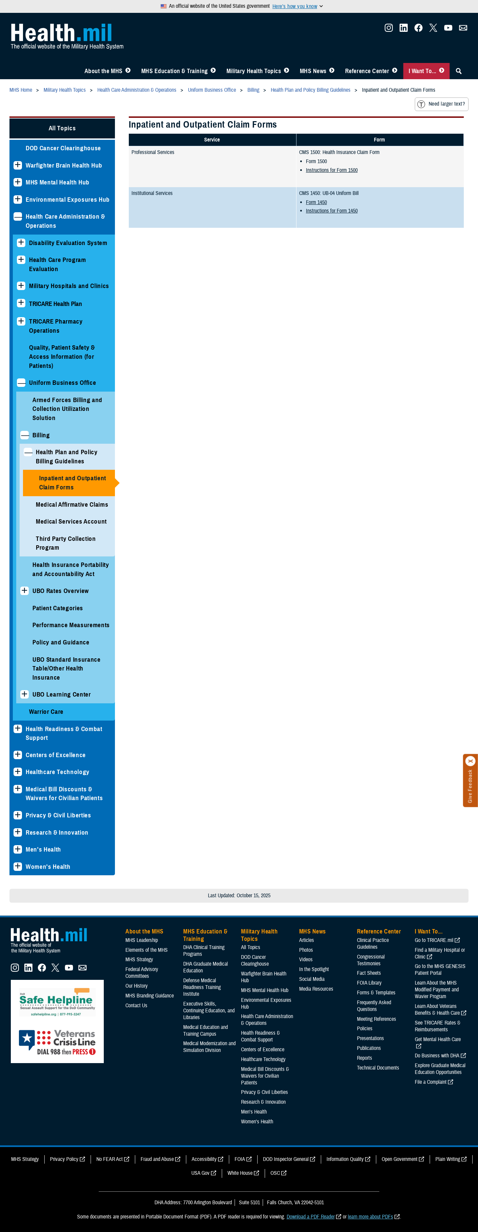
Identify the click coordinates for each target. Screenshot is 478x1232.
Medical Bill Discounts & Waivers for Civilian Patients (64, 793)
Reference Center (367, 71)
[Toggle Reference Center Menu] (394, 71)
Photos (306, 950)
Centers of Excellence (56, 755)
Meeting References (376, 1019)
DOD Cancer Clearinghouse (63, 148)
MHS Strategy (139, 959)
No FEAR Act (109, 1159)
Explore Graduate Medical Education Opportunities (440, 1069)
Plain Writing (447, 1159)
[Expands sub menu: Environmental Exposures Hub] (18, 199)
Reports (364, 1058)
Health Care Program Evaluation (57, 264)
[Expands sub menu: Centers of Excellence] (18, 755)
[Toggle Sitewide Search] (459, 71)
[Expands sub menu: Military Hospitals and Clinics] (21, 286)
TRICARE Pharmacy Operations (56, 325)
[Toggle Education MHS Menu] (213, 71)
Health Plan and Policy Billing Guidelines (67, 456)
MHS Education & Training (174, 71)
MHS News (313, 71)
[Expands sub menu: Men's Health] (18, 849)
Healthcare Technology (58, 772)
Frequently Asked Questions (374, 1006)
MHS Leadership (141, 940)
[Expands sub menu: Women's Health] (18, 866)
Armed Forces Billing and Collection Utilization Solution (67, 409)
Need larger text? (441, 104)
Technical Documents (378, 1067)
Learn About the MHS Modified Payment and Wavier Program (437, 990)
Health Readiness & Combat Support (64, 733)
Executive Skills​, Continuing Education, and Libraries (209, 1010)
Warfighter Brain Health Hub (64, 165)
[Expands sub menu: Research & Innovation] (18, 832)
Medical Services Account (71, 521)
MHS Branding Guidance (149, 995)
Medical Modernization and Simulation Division (209, 1047)
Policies (365, 1028)
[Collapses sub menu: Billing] (24, 435)
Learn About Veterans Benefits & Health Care (437, 1009)
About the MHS (104, 71)
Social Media (312, 979)
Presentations (370, 1038)
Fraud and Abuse (157, 1159)
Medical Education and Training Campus (205, 1030)
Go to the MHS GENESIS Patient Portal (440, 969)
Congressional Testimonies (371, 960)
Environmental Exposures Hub (68, 199)
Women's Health (48, 867)
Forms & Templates (376, 992)
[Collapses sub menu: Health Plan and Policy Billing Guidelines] (28, 452)
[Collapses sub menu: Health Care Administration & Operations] (18, 216)
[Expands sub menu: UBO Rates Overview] (24, 591)
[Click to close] (470, 761)
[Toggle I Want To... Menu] (441, 71)
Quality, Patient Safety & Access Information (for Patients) (62, 356)
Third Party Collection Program (66, 543)
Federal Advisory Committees (141, 973)
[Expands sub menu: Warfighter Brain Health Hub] (18, 165)
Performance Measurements (71, 625)
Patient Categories (57, 608)
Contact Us (136, 1005)
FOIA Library (369, 983)
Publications (369, 1048)
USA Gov (200, 1173)
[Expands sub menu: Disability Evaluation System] (21, 243)
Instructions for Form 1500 (332, 170)
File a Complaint (431, 1082)
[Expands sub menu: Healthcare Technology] (18, 772)
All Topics (62, 128)
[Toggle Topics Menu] (286, 71)
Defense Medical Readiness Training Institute (202, 987)
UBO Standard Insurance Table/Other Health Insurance (66, 668)
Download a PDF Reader (311, 1216)
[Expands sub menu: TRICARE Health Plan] (21, 303)
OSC (275, 1173)
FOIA (240, 1159)
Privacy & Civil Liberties (58, 815)
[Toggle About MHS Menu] (127, 71)
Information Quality (345, 1159)
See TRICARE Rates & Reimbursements (437, 1026)
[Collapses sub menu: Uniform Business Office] (21, 382)
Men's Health (43, 849)
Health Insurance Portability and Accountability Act (70, 569)
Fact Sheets (369, 973)
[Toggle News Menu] (331, 71)
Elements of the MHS (146, 950)
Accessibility (204, 1159)
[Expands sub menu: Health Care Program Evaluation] (21, 260)
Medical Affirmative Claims (72, 504)
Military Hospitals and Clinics (69, 286)
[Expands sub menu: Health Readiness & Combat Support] (18, 729)
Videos (306, 959)
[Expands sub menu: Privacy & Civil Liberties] (18, 815)
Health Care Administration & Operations (65, 221)
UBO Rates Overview (60, 591)
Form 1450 (316, 202)
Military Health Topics (253, 71)
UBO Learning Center (61, 694)
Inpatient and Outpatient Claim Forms (72, 482)
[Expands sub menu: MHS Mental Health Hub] (18, 182)
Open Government (399, 1159)
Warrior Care (46, 712)
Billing (41, 435)
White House (240, 1173)
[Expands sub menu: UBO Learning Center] (24, 694)
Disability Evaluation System (68, 243)
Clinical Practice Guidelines (373, 943)
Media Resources (316, 989)
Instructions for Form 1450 (332, 210)
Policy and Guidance (61, 642)
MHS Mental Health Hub (58, 182)
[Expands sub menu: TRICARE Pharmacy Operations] (21, 321)
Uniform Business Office (62, 383)
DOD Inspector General (286, 1159)
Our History (136, 986)
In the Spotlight (314, 969)
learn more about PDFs (370, 1216)
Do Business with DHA (437, 1055)
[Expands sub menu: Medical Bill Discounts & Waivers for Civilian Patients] (18, 789)
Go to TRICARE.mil (434, 940)
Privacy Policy (64, 1159)
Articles (306, 940)
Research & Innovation (57, 832)
